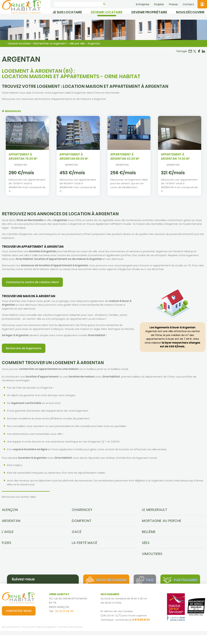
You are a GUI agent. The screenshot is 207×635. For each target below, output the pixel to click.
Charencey (82, 512)
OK (104, 4)
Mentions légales (46, 631)
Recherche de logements (23, 351)
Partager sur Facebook (199, 53)
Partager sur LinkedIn (203, 53)
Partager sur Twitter (194, 53)
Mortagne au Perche (161, 523)
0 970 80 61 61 (141, 624)
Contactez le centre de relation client (32, 284)
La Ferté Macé (84, 545)
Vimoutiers (152, 556)
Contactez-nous (19, 615)
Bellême (149, 534)
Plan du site (28, 631)
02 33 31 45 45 (64, 615)
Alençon (10, 512)
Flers (6, 545)
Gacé (76, 534)
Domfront (82, 523)
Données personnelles (70, 631)
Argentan (11, 523)
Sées (146, 545)
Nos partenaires (11, 631)
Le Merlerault (154, 512)
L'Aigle (8, 534)
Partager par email (190, 53)
